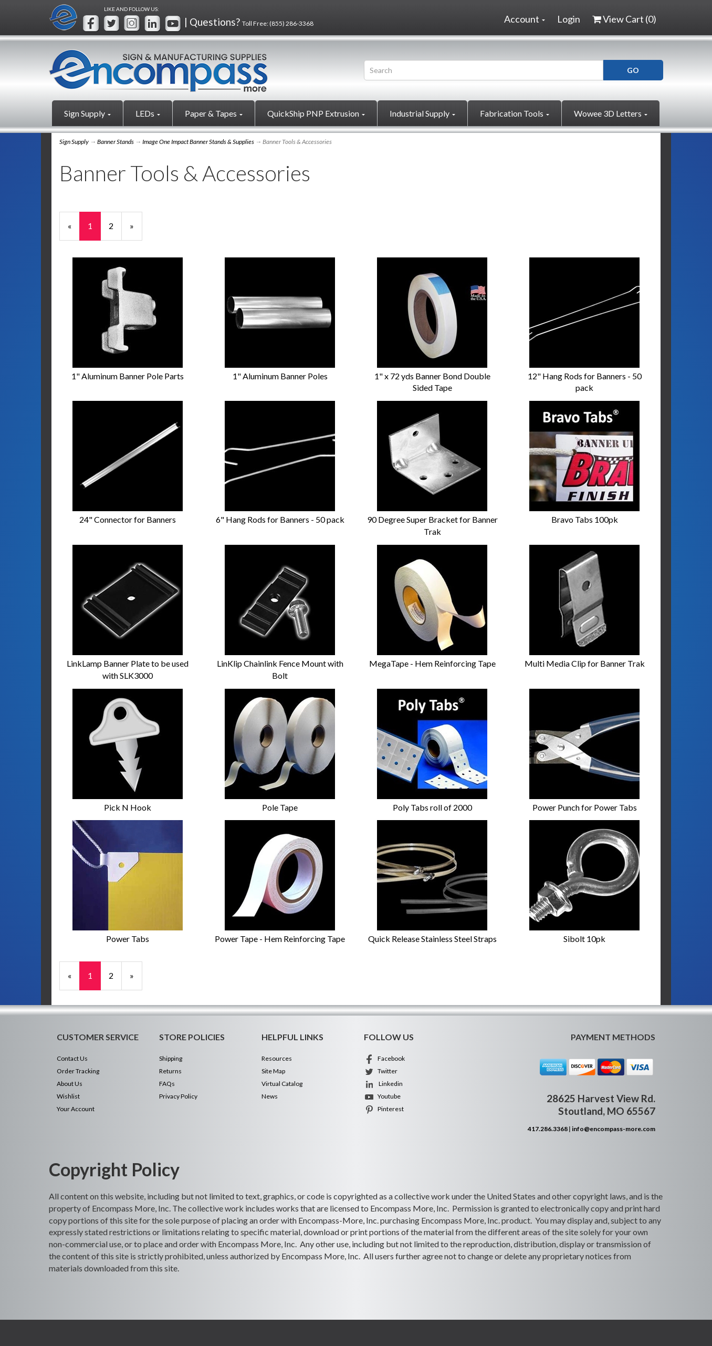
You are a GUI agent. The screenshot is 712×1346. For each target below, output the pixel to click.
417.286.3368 (548, 1129)
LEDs (147, 113)
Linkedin (383, 1084)
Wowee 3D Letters (610, 113)
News (269, 1096)
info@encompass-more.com (613, 1129)
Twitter (380, 1071)
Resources (276, 1058)
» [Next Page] (136, 230)
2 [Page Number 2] (115, 225)
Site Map (273, 1071)
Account (524, 19)
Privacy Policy (178, 1096)
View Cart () (624, 19)
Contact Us (72, 1058)
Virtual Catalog (281, 1084)
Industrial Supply (422, 113)
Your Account (76, 1109)
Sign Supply (87, 113)
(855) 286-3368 (291, 23)
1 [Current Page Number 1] (94, 230)
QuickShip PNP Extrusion (316, 113)
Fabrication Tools (514, 113)
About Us (69, 1084)
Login (568, 19)
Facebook (384, 1058)
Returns (170, 1071)
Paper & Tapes (214, 113)
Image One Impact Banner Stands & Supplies (198, 142)
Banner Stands (115, 142)
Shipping (170, 1058)
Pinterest (384, 1109)
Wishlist (68, 1096)
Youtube (382, 1096)
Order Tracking (78, 1071)
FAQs (167, 1084)
